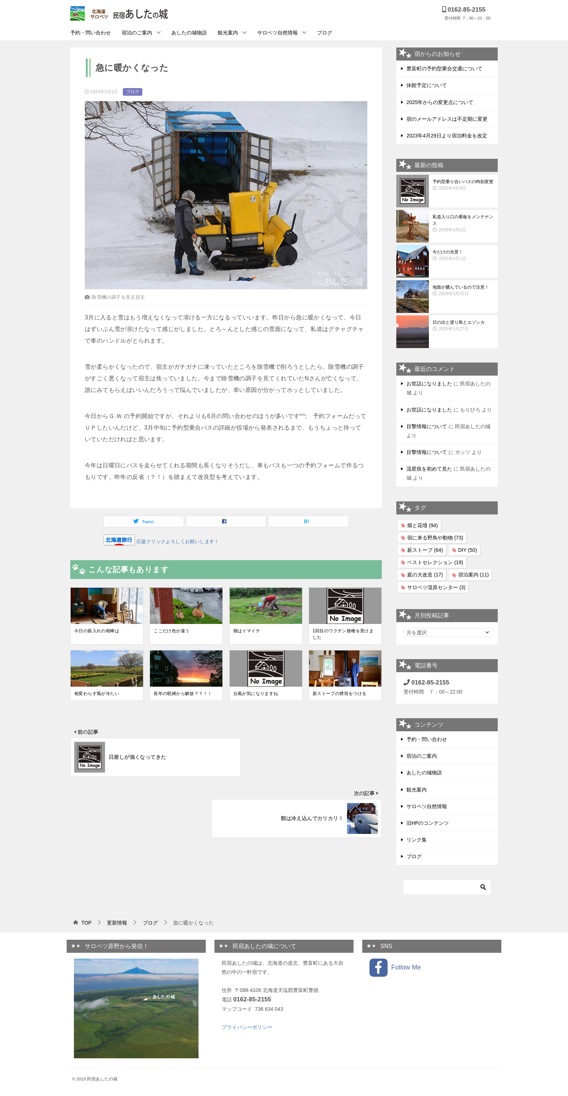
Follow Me (395, 968)
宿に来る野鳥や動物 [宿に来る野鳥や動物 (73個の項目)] (435, 538)
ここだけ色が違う (171, 630)
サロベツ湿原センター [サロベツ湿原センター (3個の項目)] (436, 587)
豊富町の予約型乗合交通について (444, 68)
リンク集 (416, 840)
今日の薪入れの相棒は (96, 630)
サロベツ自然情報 (277, 33)
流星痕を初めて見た (429, 469)
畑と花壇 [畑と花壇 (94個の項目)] (422, 525)
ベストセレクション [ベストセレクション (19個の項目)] (435, 562)
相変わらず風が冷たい (96, 693)
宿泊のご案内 (137, 33)
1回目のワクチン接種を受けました (343, 634)
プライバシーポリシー (247, 1027)
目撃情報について (426, 426)
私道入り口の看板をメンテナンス (463, 223)
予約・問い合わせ (90, 33)
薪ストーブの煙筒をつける (340, 693)
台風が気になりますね (255, 693)
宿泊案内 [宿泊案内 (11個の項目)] (473, 575)
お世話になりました (429, 383)
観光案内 (228, 33)
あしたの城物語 (189, 33)
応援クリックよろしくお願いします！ (177, 541)
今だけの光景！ (463, 255)
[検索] (447, 887)
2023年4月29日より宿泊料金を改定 (446, 135)
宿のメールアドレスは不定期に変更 (447, 119)
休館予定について (426, 85)
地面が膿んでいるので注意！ (463, 291)
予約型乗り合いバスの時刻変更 (463, 185)
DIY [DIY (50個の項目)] (467, 550)
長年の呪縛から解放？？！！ (183, 693)
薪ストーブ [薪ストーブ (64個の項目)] (425, 550)
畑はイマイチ (246, 630)
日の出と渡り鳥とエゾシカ (463, 326)
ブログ (324, 33)
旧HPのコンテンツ (427, 823)
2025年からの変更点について (439, 102)
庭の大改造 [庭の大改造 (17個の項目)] (425, 575)
